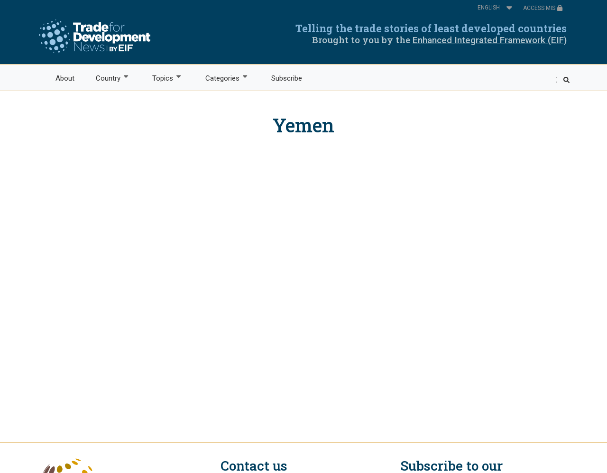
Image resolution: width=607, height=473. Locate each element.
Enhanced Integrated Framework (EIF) (490, 40)
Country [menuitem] (107, 78)
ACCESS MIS (543, 8)
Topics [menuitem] (162, 78)
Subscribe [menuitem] (286, 78)
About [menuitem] (64, 78)
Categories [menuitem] (221, 78)
